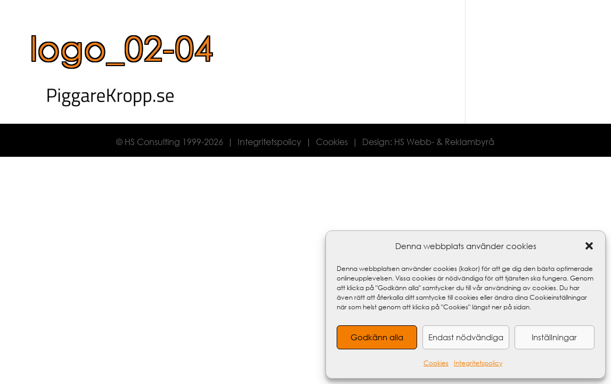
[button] (589, 246)
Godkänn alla (377, 337)
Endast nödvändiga (465, 337)
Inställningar (554, 337)
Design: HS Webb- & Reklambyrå (428, 141)
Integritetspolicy (478, 362)
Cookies (436, 362)
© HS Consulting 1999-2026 (169, 141)
